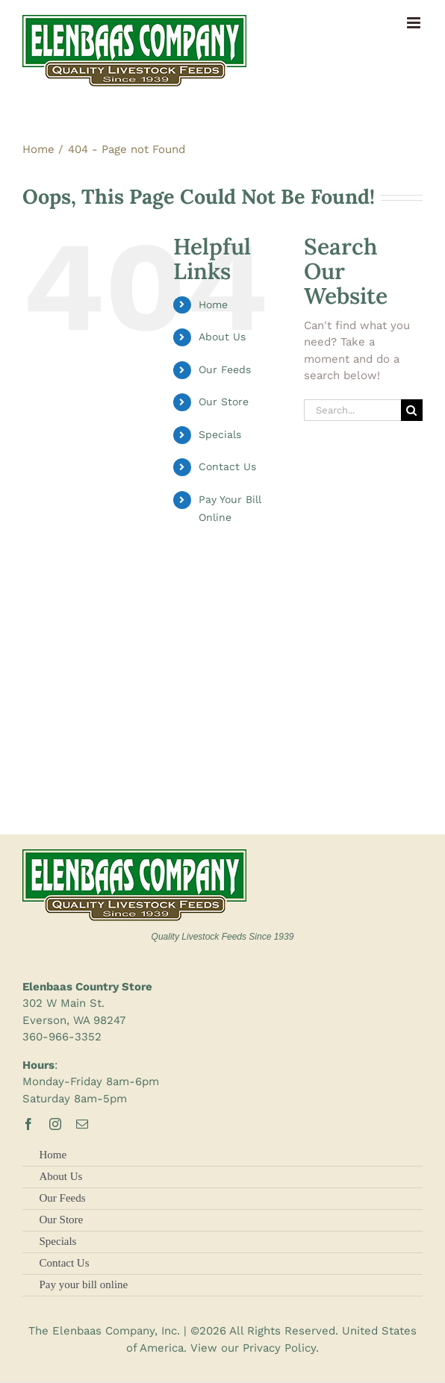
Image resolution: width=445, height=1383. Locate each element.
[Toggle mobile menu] (415, 23)
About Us (222, 337)
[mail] (82, 1124)
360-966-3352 (62, 1036)
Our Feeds (225, 369)
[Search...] (352, 410)
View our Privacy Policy (253, 1348)
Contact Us (227, 466)
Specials (220, 434)
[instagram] (55, 1124)
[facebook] (28, 1124)
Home (213, 304)
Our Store (224, 402)
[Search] (412, 410)
